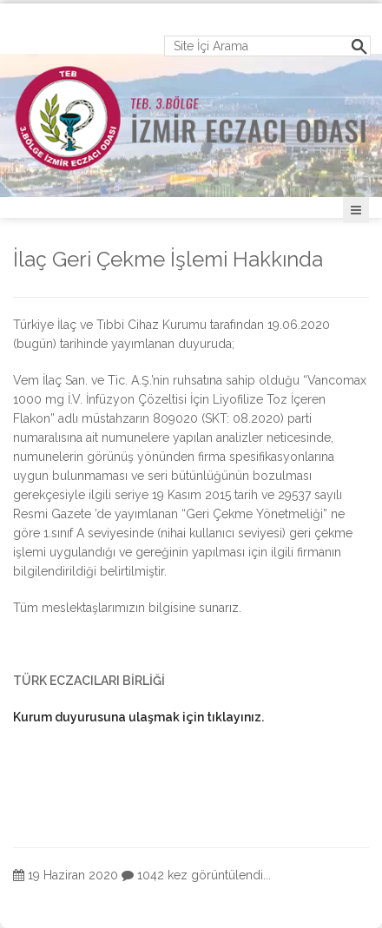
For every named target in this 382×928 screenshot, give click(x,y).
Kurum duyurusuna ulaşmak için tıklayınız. (138, 717)
